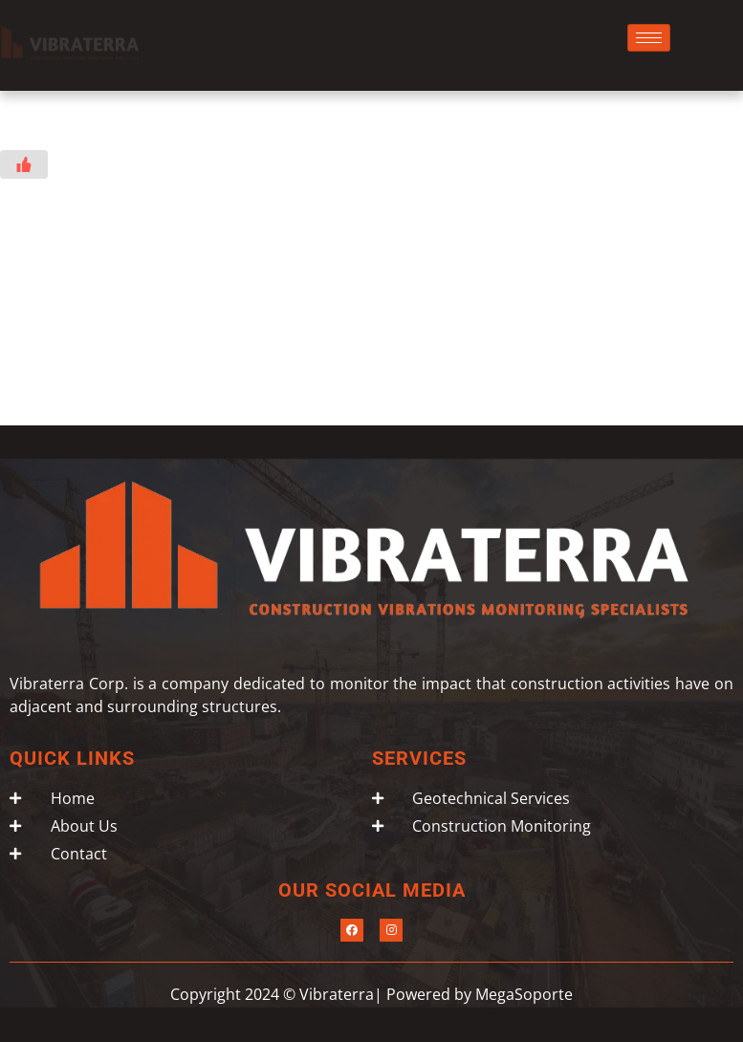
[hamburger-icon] (648, 38)
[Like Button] (24, 164)
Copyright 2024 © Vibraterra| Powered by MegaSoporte (371, 994)
